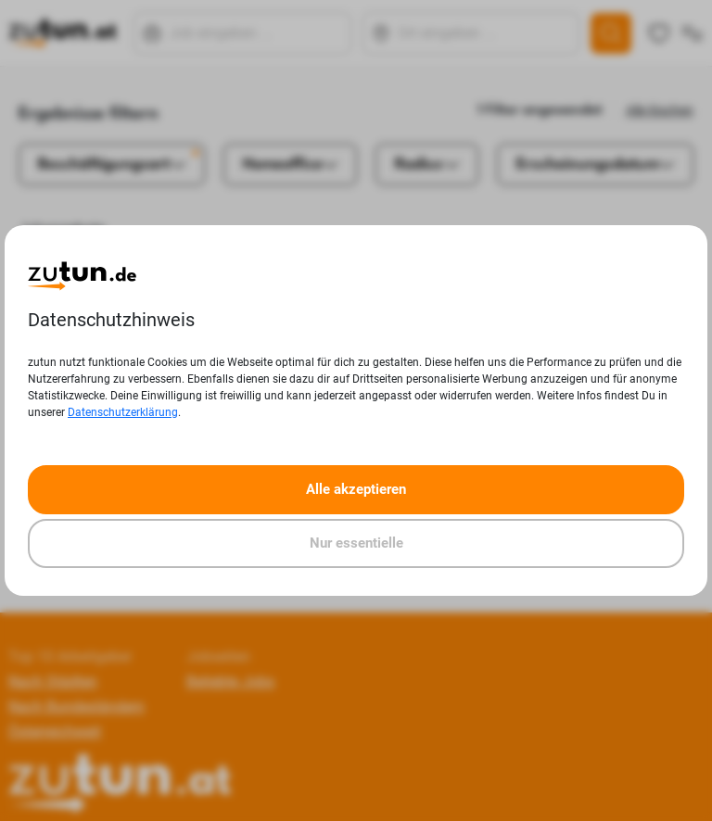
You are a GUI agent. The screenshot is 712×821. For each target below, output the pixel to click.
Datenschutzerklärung (123, 412)
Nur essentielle (356, 543)
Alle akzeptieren (356, 489)
